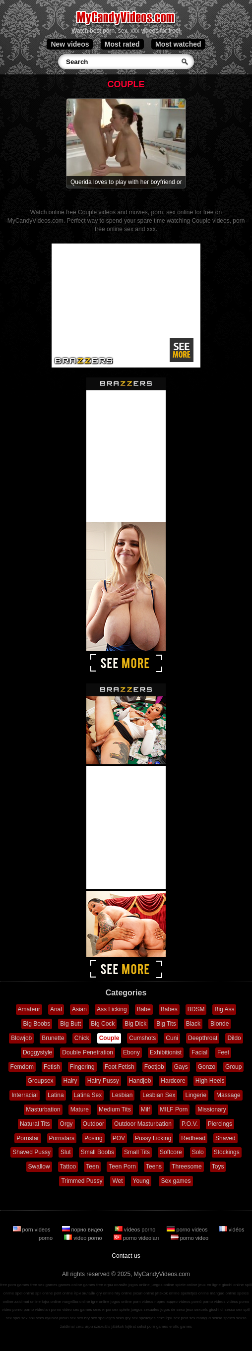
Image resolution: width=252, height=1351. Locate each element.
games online (70, 1285)
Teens (154, 1166)
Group (233, 1066)
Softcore (171, 1152)
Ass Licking (112, 1009)
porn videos (32, 1229)
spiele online (186, 1285)
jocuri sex (67, 1318)
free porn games (14, 1285)
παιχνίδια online (76, 1301)
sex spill (243, 1309)
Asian (79, 1009)
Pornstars (61, 1138)
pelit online (63, 1293)
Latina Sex (88, 1095)
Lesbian (122, 1095)
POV (119, 1138)
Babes (169, 1009)
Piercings (220, 1123)
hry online (123, 1293)
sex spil (28, 1318)
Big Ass (224, 1009)
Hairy (70, 1080)
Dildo (234, 1038)
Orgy (66, 1123)
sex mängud (200, 1318)
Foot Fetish (119, 1066)
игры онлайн (115, 1285)
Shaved (225, 1138)
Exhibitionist (166, 1052)
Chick (81, 1038)
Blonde (219, 1023)
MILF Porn (174, 1109)
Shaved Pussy (31, 1152)
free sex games (44, 1285)
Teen (92, 1166)
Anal (56, 1009)
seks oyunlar (47, 1318)
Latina (56, 1095)
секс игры (102, 1309)
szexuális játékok (109, 1326)
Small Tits (137, 1152)
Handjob (140, 1080)
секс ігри (165, 1318)
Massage (228, 1095)
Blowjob (21, 1038)
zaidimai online (27, 1301)
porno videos (188, 1229)
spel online (24, 1293)
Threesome (187, 1166)
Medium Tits (115, 1109)
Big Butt (70, 1023)
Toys (218, 1166)
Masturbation (43, 1109)
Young (141, 1180)
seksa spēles (223, 1318)
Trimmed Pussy (81, 1180)
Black (193, 1023)
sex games (82, 1309)
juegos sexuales (145, 1309)
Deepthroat (202, 1038)
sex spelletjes (103, 1318)
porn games (157, 1326)
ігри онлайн (84, 1293)
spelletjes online (195, 1293)
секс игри (84, 1326)
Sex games (175, 1180)
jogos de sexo (172, 1309)
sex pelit (181, 1318)
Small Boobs (97, 1152)
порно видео (83, 1229)
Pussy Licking (153, 1138)
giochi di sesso (222, 1309)
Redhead (193, 1138)
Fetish (52, 1066)
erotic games (180, 1326)
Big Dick (135, 1023)
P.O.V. (190, 1123)
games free (93, 1285)
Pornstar (27, 1138)
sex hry (83, 1318)
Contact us (126, 1255)
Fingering (82, 1066)
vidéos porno (238, 1301)
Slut (66, 1152)
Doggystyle (37, 1052)
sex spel (12, 1318)
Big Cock (103, 1023)
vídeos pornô (190, 1301)
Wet (117, 1180)
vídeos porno (136, 1229)
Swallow (39, 1166)
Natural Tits (35, 1123)
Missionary (211, 1109)
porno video (190, 1238)
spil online (44, 1293)
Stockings (227, 1152)
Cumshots (142, 1038)
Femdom (22, 1066)
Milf (145, 1109)
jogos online (139, 1285)
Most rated (122, 44)
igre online (100, 1301)
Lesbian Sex (158, 1095)
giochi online (233, 1285)
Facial (199, 1052)
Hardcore (173, 1080)
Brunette (53, 1038)
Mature (79, 1109)
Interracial (24, 1095)
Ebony (131, 1052)
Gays (181, 1066)
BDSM (196, 1009)
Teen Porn (122, 1166)
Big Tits (166, 1023)
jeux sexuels (197, 1309)
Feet (223, 1052)
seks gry (123, 1318)
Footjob (154, 1066)
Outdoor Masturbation (143, 1123)
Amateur (29, 1009)
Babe (144, 1009)
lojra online (51, 1301)
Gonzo (206, 1066)
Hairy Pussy (103, 1080)
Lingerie (195, 1095)
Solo (198, 1152)
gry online (105, 1293)
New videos (70, 44)
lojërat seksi (135, 1326)
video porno (84, 1238)
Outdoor (93, 1123)
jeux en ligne (209, 1285)
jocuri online (143, 1293)
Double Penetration (87, 1052)
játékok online (167, 1293)
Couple (109, 1038)
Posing (93, 1138)
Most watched (178, 44)
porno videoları (137, 1238)
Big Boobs (37, 1023)
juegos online (162, 1285)
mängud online (223, 1293)
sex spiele (121, 1309)
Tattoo (68, 1166)
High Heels (210, 1080)
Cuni (172, 1038)
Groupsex (41, 1080)
